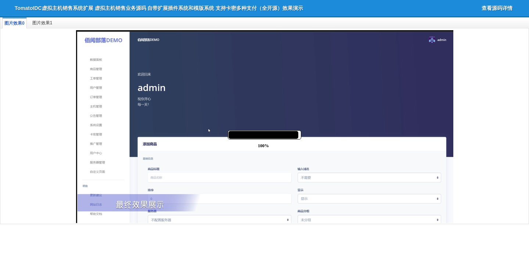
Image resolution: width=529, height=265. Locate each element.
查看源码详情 (497, 8)
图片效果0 (14, 23)
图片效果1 (42, 22)
